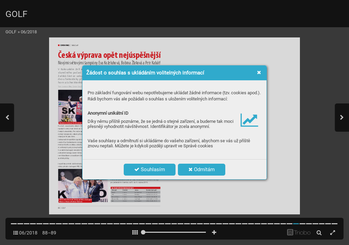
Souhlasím (149, 169)
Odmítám (201, 169)
